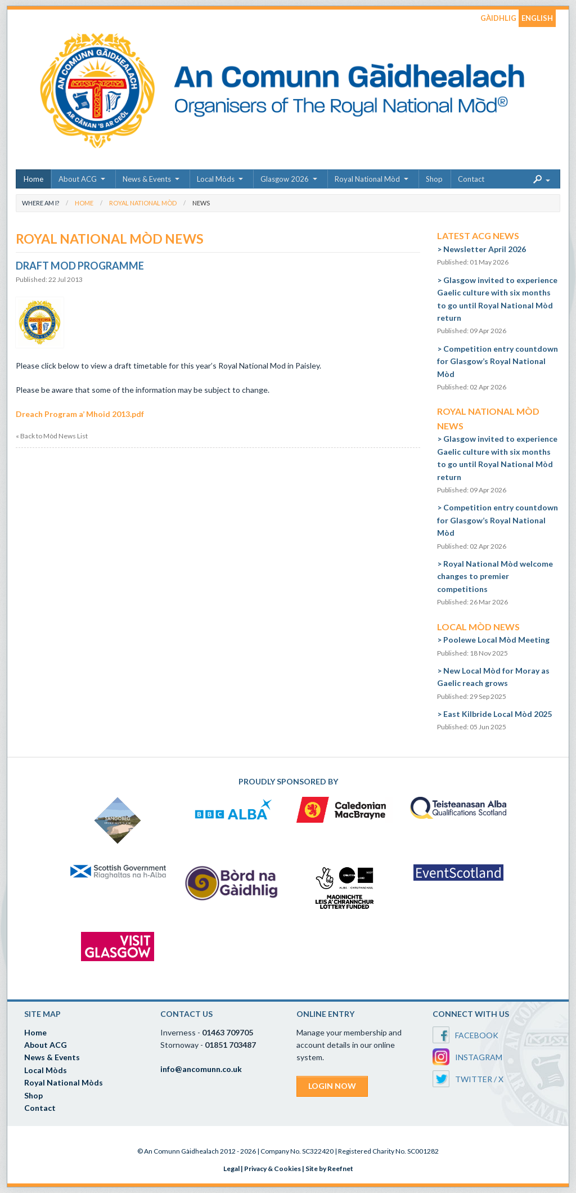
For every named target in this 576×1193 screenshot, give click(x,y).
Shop (434, 178)
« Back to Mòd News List (52, 436)
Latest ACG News (478, 235)
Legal (231, 1168)
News (201, 203)
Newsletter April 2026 (484, 249)
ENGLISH (537, 18)
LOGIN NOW (332, 1086)
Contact (471, 178)
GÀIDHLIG (498, 18)
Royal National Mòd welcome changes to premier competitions (495, 576)
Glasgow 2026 (284, 178)
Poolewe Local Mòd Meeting (496, 639)
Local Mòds (216, 178)
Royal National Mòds (63, 1082)
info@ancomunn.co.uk (201, 1069)
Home (33, 178)
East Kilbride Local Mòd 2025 (497, 714)
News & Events (147, 178)
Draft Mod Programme (80, 265)
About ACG (77, 178)
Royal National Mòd (367, 178)
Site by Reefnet (329, 1168)
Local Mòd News (478, 626)
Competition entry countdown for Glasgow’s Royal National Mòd (497, 361)
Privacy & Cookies (272, 1168)
